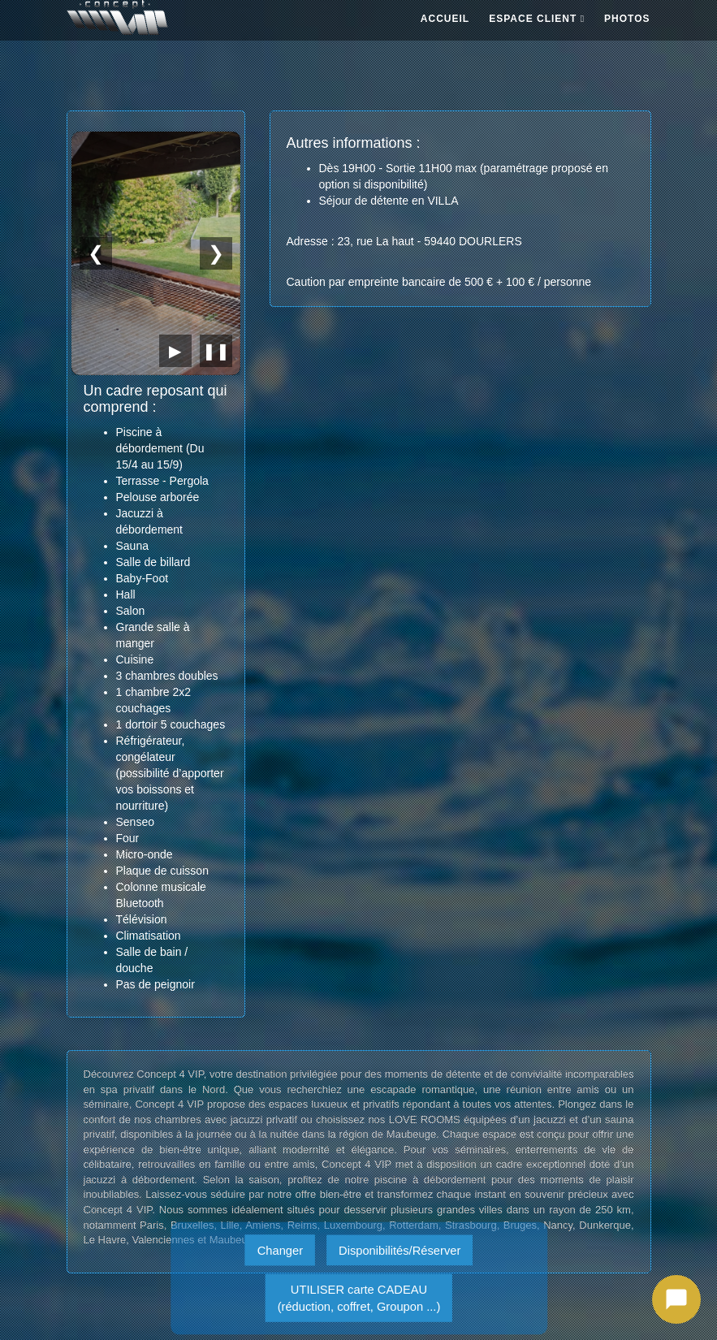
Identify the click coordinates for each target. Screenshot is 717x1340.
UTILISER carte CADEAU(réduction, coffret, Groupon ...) (358, 1297)
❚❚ (216, 351)
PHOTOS (627, 18)
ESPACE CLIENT (537, 18)
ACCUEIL (445, 18)
